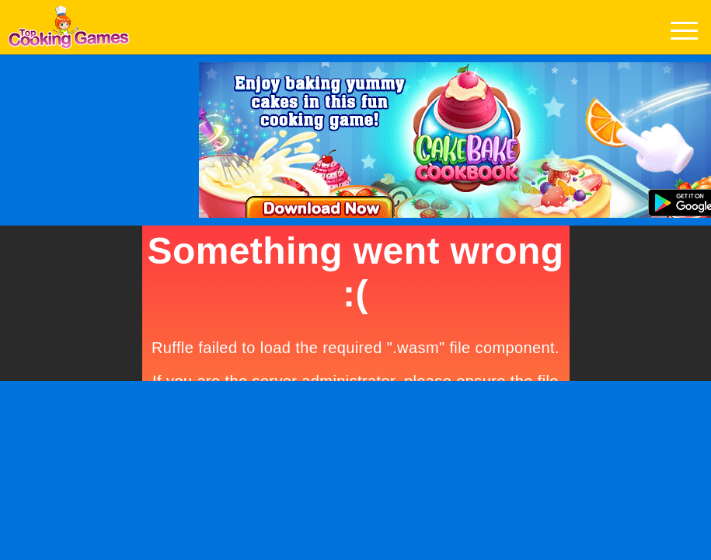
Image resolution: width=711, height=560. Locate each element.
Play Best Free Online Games (69, 31)
